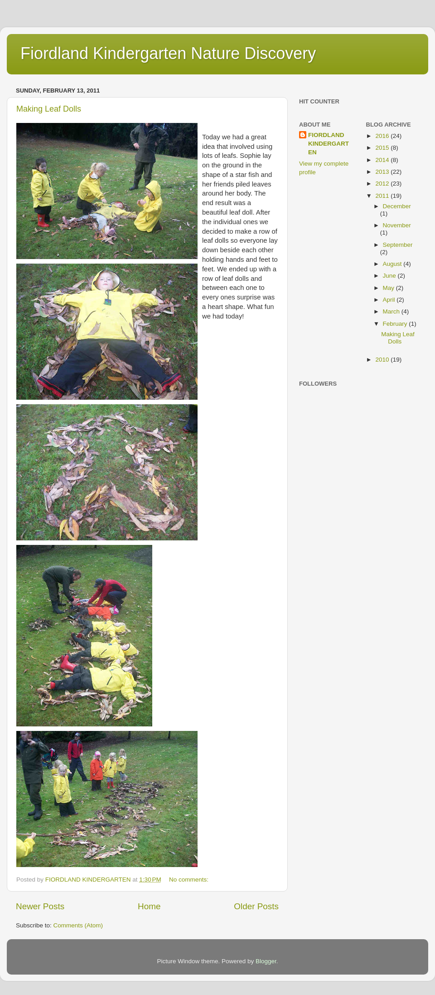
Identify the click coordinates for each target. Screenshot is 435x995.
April (390, 299)
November (397, 225)
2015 (383, 147)
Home (149, 906)
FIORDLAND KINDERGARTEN (328, 144)
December (397, 206)
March (392, 311)
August (393, 263)
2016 (383, 135)
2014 (383, 160)
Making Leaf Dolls (48, 108)
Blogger (266, 961)
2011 (383, 195)
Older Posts (256, 906)
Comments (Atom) (78, 925)
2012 (383, 183)
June (390, 275)
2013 (383, 171)
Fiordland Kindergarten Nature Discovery (168, 53)
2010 (383, 359)
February (396, 323)
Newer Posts (40, 906)
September (398, 244)
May (389, 287)
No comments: (189, 879)
